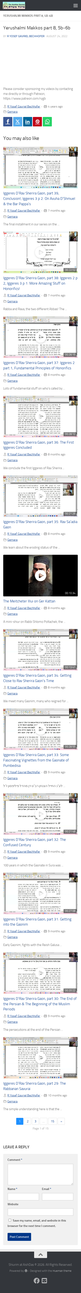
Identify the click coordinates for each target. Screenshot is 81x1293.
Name (12, 1189)
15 (52, 1121)
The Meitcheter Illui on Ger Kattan (29, 601)
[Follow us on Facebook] (37, 1281)
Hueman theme (62, 1270)
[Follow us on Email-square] (44, 1281)
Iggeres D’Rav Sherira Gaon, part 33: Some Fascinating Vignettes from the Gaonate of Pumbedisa (36, 760)
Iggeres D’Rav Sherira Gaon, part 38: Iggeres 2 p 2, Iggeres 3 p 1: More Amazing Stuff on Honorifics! (40, 283)
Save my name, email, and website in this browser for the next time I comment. (37, 1223)
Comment (15, 1160)
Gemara (12, 111)
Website (13, 1204)
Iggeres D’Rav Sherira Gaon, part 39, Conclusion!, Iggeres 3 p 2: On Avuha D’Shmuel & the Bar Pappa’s (39, 198)
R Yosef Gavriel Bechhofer (25, 36)
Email (46, 1189)
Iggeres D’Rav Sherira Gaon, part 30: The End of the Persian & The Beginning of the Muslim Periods (40, 1004)
